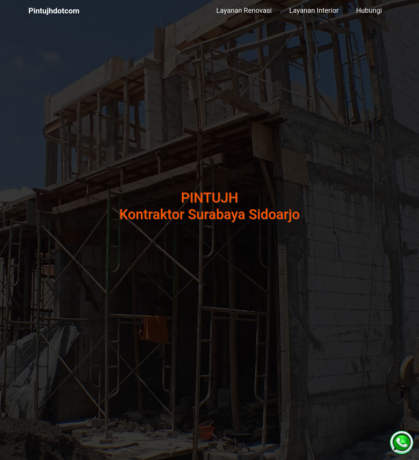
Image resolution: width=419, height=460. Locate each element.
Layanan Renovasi (244, 10)
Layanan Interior (314, 10)
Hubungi (369, 10)
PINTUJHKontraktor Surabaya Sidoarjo (209, 206)
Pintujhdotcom (54, 10)
